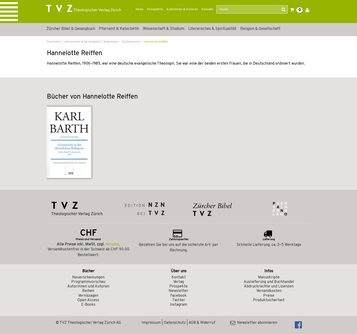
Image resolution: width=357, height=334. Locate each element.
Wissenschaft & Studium (163, 29)
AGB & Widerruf (202, 322)
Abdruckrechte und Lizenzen (269, 286)
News (139, 9)
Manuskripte (269, 277)
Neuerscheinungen (88, 277)
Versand (112, 244)
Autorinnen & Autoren (182, 9)
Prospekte (155, 9)
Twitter (178, 300)
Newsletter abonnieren (253, 322)
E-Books (88, 304)
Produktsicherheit (269, 300)
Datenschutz (175, 322)
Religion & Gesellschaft (260, 29)
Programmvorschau (88, 282)
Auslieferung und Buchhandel (269, 282)
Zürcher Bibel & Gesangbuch (70, 29)
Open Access (88, 300)
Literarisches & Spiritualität (212, 29)
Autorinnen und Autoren (88, 286)
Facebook (178, 295)
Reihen (88, 291)
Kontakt (207, 9)
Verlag (178, 282)
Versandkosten (268, 291)
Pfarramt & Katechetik (119, 29)
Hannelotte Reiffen (156, 42)
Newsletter (178, 291)
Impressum (151, 322)
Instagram (178, 304)
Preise (268, 295)
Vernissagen (88, 295)
